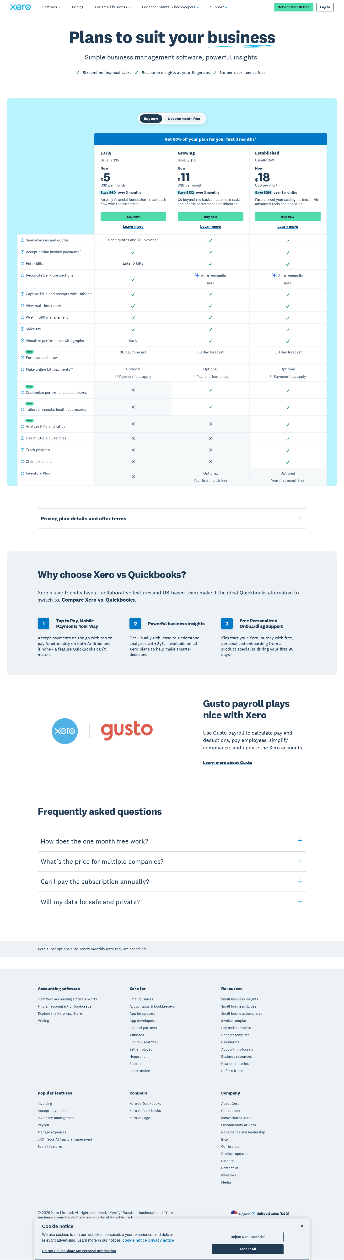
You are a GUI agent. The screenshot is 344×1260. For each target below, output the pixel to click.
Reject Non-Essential (248, 1237)
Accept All (247, 1249)
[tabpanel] (172, 310)
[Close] (302, 1226)
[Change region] (270, 1214)
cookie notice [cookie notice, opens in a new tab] (135, 1240)
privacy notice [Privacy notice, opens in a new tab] (161, 1240)
